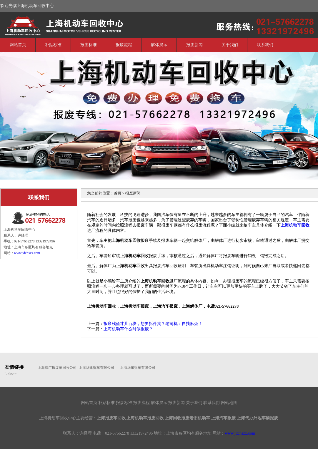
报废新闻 (194, 45)
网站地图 (229, 403)
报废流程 (124, 45)
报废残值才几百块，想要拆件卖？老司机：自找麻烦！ (153, 323)
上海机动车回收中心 (44, 24)
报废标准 (88, 45)
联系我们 (265, 45)
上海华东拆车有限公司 (137, 368)
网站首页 (18, 45)
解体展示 (159, 45)
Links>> (11, 374)
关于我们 (230, 45)
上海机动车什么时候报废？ (128, 329)
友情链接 (14, 367)
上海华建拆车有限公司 (96, 368)
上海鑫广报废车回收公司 (55, 368)
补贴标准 (53, 45)
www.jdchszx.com (27, 253)
